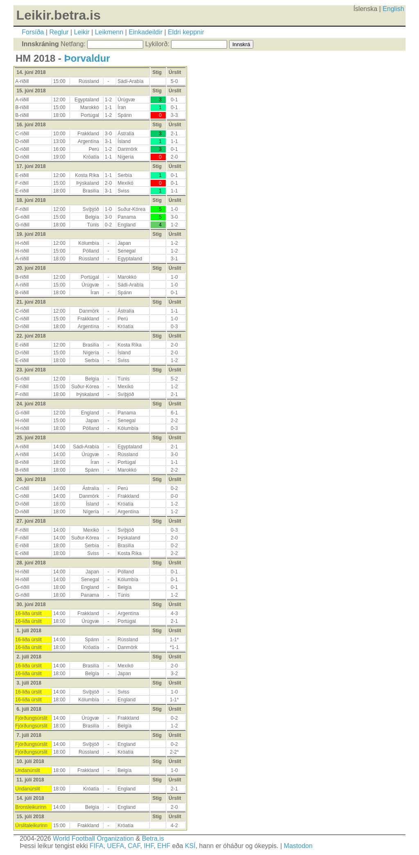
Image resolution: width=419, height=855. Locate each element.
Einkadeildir (145, 32)
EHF (163, 845)
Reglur (59, 32)
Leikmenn (109, 32)
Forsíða (33, 32)
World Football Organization (93, 838)
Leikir (82, 32)
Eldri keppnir (186, 32)
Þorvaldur (87, 58)
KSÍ (190, 845)
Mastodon (298, 845)
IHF (148, 845)
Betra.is (153, 838)
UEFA (115, 845)
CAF (134, 845)
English (393, 8)
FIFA (97, 845)
